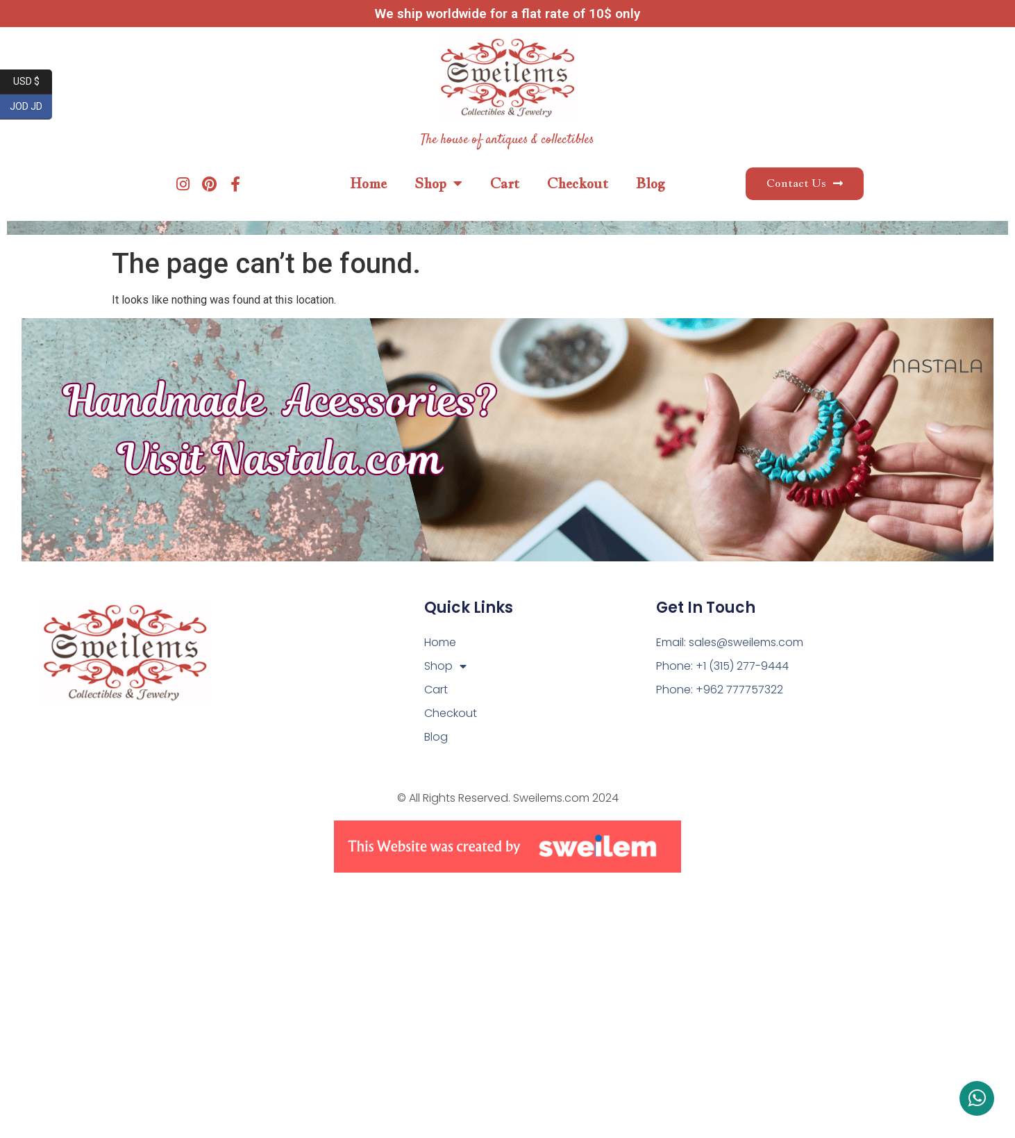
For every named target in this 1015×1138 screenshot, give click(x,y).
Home (368, 183)
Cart (504, 183)
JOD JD (31, 106)
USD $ (33, 81)
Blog (650, 183)
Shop (438, 183)
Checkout (577, 183)
